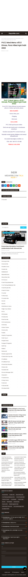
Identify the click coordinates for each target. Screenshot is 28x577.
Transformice (5, 377)
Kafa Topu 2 (5, 338)
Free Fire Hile (5, 319)
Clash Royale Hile (6, 287)
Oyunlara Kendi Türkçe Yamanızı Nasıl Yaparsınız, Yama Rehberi (6, 469)
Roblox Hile (4, 367)
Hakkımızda (7, 572)
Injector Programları (7, 335)
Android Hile (10, 38)
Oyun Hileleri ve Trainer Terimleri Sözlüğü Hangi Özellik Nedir (20, 479)
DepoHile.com (14, 33)
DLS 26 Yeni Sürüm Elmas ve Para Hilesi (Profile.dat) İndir (17, 428)
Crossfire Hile (5, 298)
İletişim (22, 572)
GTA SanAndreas (6, 322)
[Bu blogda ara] (10, 227)
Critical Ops (5, 295)
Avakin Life (4, 269)
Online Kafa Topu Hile (7, 356)
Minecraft (4, 351)
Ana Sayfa (3, 38)
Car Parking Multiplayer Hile (8, 285)
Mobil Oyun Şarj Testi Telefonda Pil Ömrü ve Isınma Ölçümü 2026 (6, 484)
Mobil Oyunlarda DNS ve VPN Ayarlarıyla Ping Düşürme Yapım (7, 479)
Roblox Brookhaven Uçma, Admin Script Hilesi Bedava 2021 (17, 434)
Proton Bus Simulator (7, 364)
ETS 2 (3, 311)
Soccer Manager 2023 (19, 506)
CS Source (4, 280)
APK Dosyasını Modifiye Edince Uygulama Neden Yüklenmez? (20, 474)
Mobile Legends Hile (7, 354)
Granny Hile (5, 330)
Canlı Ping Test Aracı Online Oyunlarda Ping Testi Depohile (6, 458)
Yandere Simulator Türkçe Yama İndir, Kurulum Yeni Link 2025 (17, 415)
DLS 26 (3, 303)
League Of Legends (7, 343)
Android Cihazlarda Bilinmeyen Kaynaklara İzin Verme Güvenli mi (19, 463)
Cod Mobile (13, 499)
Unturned (4, 383)
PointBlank (4, 359)
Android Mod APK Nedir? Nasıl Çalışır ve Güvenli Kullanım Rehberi (7, 463)
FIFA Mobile (4, 314)
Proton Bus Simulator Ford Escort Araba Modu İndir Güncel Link (12, 247)
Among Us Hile (5, 261)
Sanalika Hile (5, 369)
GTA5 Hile (4, 324)
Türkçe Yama (5, 380)
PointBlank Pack (6, 362)
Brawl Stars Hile (6, 277)
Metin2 (3, 348)
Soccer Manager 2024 (7, 372)
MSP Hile (4, 346)
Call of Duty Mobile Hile (7, 282)
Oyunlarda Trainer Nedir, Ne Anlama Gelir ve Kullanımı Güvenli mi (20, 458)
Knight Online (5, 340)
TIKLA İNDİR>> (17, 176)
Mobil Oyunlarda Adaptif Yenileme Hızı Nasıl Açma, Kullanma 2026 (20, 484)
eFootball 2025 (5, 388)
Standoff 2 (4, 375)
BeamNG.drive (5, 274)
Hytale (3, 332)
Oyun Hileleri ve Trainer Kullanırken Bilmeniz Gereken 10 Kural (20, 468)
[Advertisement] (14, 16)
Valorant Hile (5, 385)
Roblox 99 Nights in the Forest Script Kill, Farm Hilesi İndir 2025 (17, 409)
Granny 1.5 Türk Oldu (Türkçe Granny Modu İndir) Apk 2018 (16, 447)
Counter (4, 293)
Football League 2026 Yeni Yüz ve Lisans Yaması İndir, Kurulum (17, 440)
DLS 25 (3, 301)
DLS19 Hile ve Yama (6, 306)
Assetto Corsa (5, 266)
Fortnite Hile (5, 317)
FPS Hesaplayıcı (15, 572)
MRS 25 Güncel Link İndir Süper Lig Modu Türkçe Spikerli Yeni (16, 422)
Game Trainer (5, 327)
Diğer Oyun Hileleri (6, 309)
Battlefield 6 (5, 272)
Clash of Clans (5, 290)
